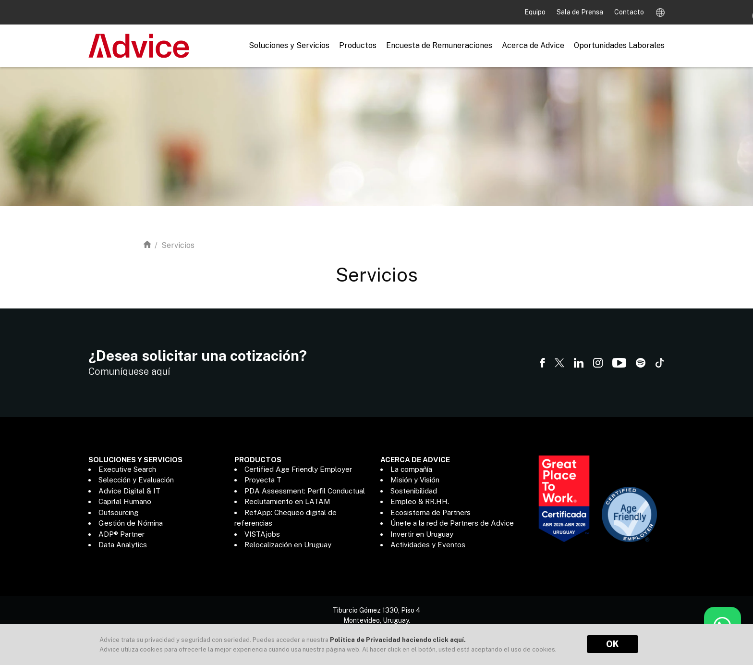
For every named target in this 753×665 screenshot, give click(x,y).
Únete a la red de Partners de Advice (452, 523)
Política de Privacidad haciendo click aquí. (398, 639)
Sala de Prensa (581, 12)
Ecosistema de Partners (430, 512)
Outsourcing (118, 512)
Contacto (629, 12)
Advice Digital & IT (129, 491)
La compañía (411, 469)
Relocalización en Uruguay (287, 545)
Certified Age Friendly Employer (298, 469)
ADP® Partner (121, 534)
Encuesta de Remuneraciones (439, 45)
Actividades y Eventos (427, 545)
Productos (357, 45)
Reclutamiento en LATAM (287, 501)
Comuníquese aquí (129, 371)
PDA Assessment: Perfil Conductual (304, 491)
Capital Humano (124, 501)
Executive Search (127, 469)
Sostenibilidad (413, 491)
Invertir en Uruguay (421, 534)
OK (612, 644)
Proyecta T (262, 480)
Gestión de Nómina (130, 523)
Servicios (177, 245)
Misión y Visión (414, 480)
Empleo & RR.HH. (419, 501)
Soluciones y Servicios (289, 45)
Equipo (535, 12)
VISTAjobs (262, 534)
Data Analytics (122, 545)
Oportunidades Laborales (619, 45)
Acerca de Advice (533, 45)
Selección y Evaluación (136, 480)
